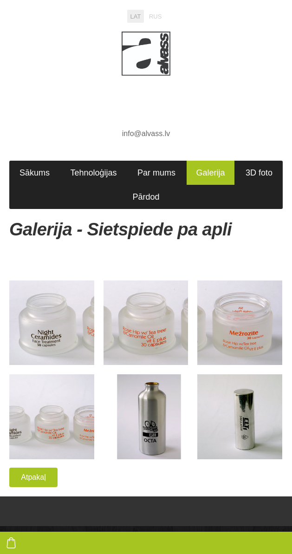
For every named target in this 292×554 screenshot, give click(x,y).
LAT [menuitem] (135, 16)
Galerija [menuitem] (210, 172)
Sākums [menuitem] (34, 172)
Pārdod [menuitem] (145, 197)
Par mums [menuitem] (156, 172)
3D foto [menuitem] (259, 172)
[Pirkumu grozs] (11, 543)
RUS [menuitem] (155, 16)
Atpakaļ (33, 477)
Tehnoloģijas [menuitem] (93, 172)
